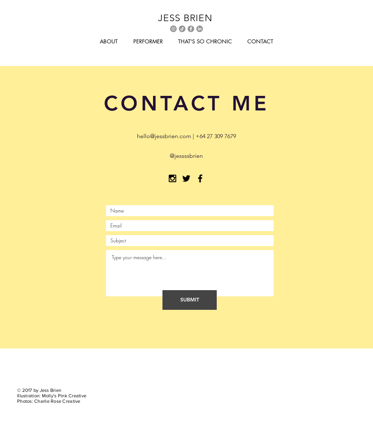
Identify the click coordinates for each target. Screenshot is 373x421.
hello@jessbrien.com (164, 136)
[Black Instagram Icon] (172, 178)
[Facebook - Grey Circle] (191, 29)
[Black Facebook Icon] (200, 178)
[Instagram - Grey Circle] (173, 29)
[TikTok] (182, 29)
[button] (108, 41)
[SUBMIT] (189, 300)
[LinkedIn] (199, 29)
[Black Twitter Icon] (186, 178)
